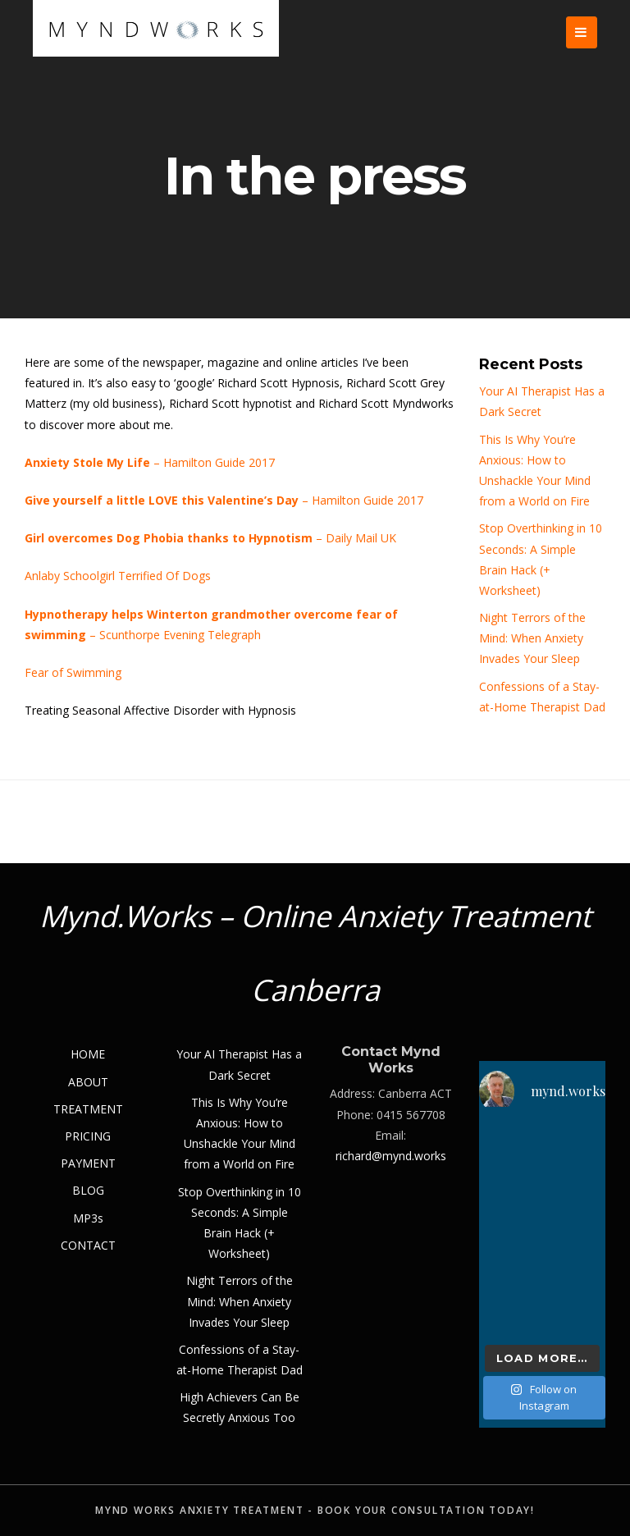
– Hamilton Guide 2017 (150, 462)
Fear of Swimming (73, 672)
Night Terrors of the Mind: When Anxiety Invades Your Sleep (532, 638)
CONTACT (88, 1245)
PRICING (88, 1136)
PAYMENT (88, 1163)
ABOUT (88, 1082)
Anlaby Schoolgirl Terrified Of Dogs (118, 575)
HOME (88, 1054)
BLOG (88, 1190)
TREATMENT (88, 1109)
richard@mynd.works (391, 1155)
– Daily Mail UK (210, 538)
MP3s (88, 1218)
